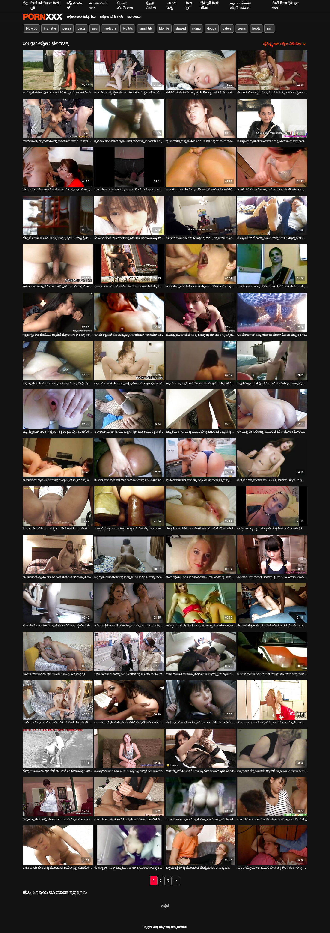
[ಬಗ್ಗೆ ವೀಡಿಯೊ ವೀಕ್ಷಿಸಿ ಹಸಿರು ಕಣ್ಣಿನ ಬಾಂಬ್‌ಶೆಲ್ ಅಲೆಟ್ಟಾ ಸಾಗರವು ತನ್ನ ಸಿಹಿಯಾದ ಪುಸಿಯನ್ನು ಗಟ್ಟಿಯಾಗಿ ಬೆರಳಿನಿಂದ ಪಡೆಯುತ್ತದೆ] (129, 603)
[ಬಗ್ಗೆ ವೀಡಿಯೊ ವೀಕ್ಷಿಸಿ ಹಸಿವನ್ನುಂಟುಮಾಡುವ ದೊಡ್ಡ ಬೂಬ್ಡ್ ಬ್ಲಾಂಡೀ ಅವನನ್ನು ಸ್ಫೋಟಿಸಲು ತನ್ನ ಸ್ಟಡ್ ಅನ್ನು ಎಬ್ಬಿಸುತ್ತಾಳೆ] (201, 312)
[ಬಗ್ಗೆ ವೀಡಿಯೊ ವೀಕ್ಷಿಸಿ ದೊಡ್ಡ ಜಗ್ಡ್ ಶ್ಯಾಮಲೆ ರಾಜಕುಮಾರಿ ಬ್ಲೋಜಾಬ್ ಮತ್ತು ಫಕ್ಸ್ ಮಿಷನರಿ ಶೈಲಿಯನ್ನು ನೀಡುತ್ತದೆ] (272, 118)
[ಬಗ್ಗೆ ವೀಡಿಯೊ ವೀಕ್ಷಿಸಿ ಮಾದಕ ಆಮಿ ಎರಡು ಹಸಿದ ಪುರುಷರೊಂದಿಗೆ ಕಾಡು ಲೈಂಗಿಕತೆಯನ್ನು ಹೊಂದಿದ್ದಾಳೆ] (58, 603)
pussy (66, 28)
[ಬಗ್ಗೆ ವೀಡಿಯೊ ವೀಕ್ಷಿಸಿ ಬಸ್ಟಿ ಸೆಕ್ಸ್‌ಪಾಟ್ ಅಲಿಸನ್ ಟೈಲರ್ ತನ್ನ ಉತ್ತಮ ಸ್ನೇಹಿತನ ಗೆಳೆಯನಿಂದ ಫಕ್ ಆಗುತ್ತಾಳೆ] (58, 409)
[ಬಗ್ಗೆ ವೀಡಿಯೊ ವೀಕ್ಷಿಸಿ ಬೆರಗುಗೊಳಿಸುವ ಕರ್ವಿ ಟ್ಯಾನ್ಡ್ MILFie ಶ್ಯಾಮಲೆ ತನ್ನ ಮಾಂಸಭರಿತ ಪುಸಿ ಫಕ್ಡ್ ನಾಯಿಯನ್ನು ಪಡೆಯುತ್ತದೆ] (201, 70)
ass (94, 28)
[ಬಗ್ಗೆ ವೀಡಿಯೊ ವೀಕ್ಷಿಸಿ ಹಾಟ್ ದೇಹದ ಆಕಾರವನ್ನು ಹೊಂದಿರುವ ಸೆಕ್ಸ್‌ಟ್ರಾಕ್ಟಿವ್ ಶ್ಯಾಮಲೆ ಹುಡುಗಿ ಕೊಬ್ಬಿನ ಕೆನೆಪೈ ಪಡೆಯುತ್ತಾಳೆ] (201, 651)
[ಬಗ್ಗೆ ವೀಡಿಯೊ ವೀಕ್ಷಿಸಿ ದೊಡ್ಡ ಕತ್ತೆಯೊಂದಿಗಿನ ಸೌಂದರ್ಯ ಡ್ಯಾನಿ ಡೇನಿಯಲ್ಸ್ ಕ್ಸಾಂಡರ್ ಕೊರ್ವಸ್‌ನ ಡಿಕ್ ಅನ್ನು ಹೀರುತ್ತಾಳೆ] (201, 554)
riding (196, 28)
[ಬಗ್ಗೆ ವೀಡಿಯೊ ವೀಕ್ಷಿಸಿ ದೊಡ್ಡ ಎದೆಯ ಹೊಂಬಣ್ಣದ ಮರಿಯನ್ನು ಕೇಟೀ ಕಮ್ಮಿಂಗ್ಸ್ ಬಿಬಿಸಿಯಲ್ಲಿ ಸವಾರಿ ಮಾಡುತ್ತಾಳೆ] (272, 215)
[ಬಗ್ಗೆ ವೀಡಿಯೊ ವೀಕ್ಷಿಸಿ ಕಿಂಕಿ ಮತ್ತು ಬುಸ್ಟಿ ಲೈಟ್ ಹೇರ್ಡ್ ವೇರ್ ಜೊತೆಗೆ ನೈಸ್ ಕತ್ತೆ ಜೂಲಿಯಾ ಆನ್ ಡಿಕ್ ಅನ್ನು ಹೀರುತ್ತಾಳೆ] (129, 70)
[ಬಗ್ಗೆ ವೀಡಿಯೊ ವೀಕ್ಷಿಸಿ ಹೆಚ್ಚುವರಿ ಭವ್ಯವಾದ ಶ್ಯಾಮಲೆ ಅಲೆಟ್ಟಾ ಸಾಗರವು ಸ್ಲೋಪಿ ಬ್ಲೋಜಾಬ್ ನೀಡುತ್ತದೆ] (272, 457)
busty (81, 28)
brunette (50, 28)
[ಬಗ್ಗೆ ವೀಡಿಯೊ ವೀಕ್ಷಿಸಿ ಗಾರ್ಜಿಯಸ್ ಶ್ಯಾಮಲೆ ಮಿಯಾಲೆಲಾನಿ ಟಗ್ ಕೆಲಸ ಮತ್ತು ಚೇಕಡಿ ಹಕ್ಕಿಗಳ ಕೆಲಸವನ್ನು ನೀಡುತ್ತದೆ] (58, 700)
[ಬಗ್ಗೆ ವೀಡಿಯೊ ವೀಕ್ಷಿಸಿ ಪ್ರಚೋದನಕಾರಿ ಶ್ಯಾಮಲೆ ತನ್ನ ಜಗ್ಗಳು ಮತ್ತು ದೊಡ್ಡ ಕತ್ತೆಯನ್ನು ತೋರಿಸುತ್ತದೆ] (201, 457)
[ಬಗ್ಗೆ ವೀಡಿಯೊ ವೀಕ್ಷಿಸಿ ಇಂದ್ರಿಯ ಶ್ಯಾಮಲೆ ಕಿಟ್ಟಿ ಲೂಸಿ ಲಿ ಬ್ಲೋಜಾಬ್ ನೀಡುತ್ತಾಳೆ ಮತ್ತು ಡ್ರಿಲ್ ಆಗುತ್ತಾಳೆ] (201, 264)
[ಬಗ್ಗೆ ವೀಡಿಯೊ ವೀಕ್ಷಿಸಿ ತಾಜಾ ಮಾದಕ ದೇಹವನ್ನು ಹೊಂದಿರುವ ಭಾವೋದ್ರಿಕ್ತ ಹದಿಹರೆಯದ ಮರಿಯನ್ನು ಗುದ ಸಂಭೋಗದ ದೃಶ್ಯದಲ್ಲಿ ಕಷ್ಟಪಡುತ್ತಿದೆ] (58, 845)
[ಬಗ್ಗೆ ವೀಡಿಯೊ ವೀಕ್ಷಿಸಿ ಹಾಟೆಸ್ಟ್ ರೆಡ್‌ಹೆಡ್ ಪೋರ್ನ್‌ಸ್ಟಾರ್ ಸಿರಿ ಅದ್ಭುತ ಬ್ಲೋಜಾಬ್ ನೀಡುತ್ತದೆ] (58, 70)
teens (242, 28)
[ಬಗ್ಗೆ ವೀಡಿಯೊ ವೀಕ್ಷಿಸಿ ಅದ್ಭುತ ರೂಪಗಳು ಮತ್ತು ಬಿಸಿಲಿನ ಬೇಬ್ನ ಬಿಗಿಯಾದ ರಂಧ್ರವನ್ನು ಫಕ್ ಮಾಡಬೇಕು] (201, 409)
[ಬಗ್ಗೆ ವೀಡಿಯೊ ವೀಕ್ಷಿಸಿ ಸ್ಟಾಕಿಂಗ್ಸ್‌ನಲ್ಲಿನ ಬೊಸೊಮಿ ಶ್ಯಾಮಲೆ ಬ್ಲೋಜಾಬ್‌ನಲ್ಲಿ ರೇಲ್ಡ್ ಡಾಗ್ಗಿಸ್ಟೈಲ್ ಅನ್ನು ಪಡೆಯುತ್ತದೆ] (58, 312)
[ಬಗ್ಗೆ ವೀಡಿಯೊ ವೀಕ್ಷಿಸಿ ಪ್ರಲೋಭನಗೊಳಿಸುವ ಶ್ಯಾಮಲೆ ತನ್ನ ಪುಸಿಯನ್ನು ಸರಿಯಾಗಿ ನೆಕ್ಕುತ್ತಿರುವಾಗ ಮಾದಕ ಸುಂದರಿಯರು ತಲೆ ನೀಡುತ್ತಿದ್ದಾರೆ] (129, 118)
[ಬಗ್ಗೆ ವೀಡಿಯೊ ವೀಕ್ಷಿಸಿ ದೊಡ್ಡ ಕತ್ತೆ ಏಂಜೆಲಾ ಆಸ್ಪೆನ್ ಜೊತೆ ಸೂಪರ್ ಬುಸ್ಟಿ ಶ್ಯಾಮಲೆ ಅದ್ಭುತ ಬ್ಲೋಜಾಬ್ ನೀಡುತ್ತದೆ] (58, 167)
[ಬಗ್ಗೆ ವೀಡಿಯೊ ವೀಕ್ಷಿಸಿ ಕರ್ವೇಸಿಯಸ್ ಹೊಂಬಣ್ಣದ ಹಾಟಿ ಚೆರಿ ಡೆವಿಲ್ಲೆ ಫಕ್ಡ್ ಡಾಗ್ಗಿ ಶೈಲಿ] (58, 651)
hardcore (110, 28)
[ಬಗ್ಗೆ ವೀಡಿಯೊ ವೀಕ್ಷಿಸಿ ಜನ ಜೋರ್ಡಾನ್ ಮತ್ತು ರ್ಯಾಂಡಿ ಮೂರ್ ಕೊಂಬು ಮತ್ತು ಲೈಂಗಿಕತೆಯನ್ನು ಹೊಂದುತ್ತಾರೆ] (272, 312)
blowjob (31, 28)
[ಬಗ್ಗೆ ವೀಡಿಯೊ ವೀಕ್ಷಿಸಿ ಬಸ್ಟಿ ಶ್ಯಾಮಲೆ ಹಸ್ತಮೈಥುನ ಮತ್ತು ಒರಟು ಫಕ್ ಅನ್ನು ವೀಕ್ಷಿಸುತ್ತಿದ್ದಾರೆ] (58, 360)
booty (256, 28)
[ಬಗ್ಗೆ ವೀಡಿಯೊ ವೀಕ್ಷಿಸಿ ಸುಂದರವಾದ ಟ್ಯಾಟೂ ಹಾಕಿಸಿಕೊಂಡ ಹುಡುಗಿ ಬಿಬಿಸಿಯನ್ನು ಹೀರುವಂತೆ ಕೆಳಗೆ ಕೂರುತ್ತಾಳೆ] (58, 554)
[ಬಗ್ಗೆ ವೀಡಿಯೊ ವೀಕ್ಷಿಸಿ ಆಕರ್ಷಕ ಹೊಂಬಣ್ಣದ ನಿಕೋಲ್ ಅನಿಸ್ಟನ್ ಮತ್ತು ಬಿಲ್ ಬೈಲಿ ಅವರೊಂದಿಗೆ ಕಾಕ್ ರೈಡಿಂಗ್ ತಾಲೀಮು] (58, 264)
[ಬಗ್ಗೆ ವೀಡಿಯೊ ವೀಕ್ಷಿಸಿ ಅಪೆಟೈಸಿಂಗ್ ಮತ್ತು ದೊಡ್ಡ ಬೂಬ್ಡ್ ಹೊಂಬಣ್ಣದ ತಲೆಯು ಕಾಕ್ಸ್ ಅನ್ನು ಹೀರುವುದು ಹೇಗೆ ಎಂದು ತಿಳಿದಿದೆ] (201, 603)
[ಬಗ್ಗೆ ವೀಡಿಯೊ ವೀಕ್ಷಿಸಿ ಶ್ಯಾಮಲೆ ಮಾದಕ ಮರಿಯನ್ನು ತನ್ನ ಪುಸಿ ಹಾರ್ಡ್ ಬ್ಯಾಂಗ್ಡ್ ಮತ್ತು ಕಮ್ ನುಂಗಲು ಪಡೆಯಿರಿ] (129, 360)
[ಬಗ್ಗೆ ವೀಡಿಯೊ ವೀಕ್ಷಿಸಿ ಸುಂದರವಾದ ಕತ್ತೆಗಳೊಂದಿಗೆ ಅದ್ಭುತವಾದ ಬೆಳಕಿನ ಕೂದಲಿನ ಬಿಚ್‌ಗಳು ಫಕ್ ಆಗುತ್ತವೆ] (129, 796)
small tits (146, 28)
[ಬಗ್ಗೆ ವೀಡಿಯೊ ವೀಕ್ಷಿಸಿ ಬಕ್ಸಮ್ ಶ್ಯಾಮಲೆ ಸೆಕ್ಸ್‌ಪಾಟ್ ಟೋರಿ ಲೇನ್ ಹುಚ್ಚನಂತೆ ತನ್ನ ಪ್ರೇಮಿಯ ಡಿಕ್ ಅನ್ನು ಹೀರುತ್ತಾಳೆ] (272, 360)
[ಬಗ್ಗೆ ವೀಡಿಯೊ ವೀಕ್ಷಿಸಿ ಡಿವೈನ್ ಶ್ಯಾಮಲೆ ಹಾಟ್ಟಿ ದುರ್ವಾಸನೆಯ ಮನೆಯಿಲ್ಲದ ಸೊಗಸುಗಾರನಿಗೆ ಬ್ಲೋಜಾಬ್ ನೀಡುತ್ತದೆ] (58, 796)
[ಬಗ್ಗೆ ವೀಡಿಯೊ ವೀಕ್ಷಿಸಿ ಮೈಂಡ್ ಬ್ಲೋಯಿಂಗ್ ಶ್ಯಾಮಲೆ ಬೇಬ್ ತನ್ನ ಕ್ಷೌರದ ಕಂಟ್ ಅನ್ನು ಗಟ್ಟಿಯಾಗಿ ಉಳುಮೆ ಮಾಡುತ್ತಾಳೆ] (272, 845)
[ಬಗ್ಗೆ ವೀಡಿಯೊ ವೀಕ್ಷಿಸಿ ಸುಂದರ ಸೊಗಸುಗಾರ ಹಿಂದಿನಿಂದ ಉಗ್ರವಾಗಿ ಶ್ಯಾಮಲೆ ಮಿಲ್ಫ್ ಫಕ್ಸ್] (272, 796)
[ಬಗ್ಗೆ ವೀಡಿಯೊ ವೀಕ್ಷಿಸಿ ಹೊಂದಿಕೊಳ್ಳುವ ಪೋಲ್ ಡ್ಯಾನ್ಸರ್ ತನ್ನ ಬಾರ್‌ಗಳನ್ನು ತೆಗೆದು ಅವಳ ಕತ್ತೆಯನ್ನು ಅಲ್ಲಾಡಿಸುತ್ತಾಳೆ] (201, 796)
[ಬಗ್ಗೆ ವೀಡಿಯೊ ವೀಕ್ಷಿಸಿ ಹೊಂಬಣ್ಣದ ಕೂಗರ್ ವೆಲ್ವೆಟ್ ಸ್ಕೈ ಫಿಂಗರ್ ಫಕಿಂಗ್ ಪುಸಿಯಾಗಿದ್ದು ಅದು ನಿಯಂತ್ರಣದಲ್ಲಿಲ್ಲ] (272, 700)
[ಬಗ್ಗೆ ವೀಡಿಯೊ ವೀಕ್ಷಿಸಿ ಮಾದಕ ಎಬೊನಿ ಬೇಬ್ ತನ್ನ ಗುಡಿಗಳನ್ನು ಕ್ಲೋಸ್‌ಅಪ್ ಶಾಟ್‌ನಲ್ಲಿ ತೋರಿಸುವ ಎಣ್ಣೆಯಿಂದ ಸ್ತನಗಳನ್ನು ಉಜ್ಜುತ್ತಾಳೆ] (201, 167)
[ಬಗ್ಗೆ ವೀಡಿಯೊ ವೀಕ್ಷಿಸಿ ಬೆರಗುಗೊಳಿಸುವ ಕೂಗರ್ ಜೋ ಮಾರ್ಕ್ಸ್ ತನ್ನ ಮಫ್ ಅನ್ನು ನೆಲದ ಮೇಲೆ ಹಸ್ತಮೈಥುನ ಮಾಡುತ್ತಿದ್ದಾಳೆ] (272, 651)
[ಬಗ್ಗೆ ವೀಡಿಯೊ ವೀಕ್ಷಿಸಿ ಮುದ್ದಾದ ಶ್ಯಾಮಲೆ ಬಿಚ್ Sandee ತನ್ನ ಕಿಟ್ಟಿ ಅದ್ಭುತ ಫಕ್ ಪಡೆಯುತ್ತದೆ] (129, 748)
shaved (180, 28)
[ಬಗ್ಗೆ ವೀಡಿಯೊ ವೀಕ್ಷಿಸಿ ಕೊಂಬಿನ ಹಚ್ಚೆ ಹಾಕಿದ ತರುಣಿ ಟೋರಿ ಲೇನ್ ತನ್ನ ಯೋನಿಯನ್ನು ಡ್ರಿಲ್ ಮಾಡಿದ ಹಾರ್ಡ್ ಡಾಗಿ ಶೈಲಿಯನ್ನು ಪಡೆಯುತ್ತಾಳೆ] (272, 603)
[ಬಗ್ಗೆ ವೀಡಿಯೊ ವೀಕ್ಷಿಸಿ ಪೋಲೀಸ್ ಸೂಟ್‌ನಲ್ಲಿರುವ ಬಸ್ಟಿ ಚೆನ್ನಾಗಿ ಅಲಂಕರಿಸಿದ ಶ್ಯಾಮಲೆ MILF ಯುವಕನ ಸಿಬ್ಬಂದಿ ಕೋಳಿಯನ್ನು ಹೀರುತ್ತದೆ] (129, 409)
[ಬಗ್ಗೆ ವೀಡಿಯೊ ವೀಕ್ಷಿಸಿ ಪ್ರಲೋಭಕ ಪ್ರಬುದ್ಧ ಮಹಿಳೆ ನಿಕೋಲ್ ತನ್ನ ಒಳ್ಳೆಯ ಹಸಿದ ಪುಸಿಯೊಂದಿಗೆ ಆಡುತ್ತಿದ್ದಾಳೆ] (201, 118)
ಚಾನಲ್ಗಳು (134, 17)
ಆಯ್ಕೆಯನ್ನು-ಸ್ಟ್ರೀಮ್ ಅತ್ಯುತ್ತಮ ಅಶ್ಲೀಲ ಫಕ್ (42, 16)
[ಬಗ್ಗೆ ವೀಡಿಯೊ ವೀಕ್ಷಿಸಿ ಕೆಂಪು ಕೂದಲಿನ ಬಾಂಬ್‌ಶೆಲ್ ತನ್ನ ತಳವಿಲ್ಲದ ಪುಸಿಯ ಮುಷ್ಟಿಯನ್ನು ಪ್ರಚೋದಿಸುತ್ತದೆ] (129, 215)
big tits (128, 28)
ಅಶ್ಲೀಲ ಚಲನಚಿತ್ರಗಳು (81, 17)
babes (227, 28)
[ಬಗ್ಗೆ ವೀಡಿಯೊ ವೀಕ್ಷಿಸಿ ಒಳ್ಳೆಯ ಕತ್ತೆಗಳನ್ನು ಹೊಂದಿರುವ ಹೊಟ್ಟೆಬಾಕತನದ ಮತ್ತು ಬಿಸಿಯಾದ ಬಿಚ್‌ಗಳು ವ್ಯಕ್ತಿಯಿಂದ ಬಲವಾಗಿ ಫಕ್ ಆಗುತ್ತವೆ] (201, 845)
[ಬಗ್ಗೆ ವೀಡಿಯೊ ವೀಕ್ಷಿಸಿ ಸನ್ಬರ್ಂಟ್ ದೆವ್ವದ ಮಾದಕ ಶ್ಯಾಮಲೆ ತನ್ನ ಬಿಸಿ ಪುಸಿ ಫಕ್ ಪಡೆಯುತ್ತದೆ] (272, 748)
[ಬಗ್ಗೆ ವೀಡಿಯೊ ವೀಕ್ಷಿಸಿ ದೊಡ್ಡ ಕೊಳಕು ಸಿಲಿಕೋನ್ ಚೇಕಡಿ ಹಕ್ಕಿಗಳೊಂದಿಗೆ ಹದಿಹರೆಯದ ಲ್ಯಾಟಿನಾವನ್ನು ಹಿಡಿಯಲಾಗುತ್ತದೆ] (201, 506)
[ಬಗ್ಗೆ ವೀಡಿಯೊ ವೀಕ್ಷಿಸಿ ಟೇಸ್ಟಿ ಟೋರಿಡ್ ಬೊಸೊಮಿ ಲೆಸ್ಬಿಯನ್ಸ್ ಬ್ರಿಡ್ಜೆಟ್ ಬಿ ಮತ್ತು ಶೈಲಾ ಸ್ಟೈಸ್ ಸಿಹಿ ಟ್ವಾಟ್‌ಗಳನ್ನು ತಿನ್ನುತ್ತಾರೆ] (58, 215)
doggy (211, 28)
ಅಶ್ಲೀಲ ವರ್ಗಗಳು (111, 17)
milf (270, 28)
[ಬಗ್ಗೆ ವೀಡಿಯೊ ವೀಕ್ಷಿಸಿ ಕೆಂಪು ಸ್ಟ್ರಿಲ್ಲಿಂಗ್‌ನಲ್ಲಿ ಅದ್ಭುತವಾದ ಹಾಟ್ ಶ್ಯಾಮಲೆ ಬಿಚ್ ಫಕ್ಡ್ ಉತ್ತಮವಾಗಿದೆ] (129, 845)
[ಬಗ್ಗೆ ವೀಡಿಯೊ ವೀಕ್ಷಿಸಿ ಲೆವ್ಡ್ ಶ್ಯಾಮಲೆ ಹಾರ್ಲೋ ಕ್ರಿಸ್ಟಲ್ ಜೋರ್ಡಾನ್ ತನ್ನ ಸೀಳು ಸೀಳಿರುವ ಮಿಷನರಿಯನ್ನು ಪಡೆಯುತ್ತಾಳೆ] (201, 700)
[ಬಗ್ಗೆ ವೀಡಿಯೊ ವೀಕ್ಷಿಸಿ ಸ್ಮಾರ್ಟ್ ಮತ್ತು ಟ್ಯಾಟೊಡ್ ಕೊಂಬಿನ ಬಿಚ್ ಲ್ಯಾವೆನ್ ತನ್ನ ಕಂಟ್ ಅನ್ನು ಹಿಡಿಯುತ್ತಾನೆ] (201, 360)
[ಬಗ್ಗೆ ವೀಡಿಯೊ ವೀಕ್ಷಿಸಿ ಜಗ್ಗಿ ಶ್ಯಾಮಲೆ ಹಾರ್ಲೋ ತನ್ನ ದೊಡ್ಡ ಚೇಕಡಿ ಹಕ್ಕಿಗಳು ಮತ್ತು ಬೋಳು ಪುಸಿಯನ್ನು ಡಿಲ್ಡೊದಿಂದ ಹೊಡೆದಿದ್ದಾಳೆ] (129, 554)
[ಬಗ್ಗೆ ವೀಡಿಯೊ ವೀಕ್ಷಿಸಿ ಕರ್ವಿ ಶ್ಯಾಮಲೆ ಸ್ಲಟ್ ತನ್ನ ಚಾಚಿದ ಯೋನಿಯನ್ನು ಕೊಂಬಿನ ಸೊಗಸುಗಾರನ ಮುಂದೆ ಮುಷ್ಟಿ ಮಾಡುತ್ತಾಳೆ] (129, 457)
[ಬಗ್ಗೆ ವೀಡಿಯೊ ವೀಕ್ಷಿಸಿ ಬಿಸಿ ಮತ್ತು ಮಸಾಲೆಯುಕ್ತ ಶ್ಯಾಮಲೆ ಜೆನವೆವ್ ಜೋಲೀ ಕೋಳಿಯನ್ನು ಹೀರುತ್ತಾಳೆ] (272, 409)
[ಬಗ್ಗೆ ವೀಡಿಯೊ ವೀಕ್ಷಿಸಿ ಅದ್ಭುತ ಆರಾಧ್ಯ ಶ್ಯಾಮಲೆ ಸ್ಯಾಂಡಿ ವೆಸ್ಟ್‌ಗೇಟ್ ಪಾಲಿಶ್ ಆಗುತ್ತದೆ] (272, 506)
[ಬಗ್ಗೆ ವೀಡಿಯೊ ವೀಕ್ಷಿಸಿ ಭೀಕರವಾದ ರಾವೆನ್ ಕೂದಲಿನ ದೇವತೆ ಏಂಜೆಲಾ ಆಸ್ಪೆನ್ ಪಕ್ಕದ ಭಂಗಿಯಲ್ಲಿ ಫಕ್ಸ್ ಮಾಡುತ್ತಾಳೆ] (129, 264)
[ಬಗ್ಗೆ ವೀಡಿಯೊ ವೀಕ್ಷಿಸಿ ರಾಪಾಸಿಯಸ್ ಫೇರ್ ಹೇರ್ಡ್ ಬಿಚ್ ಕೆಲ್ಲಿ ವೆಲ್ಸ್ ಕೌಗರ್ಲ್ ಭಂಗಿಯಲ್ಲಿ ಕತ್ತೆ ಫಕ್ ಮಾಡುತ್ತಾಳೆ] (129, 700)
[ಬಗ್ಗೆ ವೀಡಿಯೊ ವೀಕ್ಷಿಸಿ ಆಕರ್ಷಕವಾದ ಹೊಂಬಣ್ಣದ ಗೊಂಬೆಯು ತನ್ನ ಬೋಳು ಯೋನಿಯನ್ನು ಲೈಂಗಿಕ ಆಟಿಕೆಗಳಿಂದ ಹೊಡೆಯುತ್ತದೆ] (129, 651)
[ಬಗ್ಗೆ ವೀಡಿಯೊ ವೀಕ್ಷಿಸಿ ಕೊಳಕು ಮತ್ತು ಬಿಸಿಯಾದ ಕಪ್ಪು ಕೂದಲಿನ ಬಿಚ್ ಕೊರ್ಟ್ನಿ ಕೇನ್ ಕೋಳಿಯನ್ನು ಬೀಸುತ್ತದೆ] (58, 506)
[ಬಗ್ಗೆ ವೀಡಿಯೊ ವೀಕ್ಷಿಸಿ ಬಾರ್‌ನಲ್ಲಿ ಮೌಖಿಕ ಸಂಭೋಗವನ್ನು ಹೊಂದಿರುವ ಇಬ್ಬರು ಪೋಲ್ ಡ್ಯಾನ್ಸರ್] (201, 748)
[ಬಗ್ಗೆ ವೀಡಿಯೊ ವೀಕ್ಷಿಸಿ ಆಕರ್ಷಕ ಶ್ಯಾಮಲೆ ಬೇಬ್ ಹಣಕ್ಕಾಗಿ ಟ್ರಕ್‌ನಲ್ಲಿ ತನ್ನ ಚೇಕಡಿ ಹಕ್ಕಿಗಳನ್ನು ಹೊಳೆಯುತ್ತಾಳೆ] (201, 215)
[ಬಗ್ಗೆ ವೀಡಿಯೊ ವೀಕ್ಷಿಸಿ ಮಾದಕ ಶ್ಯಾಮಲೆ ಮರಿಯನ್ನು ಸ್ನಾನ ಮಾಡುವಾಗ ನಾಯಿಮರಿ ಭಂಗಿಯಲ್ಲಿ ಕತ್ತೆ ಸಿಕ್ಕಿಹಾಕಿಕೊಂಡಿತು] (129, 312)
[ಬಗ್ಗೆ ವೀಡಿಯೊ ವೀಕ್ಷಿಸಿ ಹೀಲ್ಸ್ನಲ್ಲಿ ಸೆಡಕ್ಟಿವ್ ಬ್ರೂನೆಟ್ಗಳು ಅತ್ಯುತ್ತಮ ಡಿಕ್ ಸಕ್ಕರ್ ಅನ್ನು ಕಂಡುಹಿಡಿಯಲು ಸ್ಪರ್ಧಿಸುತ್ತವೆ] (129, 506)
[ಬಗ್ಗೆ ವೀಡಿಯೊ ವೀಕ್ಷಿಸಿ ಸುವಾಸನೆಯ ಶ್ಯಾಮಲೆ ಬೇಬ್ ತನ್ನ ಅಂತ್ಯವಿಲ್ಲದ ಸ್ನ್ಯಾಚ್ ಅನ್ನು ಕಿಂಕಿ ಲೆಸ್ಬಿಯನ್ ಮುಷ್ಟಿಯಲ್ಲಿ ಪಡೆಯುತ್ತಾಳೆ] (58, 457)
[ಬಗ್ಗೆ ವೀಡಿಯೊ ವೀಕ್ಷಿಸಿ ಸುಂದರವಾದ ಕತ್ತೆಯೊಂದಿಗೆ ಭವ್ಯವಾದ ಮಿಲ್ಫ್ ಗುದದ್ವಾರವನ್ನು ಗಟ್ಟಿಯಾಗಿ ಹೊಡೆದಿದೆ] (129, 167)
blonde (164, 28)
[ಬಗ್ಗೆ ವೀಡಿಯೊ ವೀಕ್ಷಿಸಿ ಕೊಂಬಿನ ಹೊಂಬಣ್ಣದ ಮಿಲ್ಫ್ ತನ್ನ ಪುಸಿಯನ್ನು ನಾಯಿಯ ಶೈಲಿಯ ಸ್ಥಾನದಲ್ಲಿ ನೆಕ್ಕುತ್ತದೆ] (272, 70)
